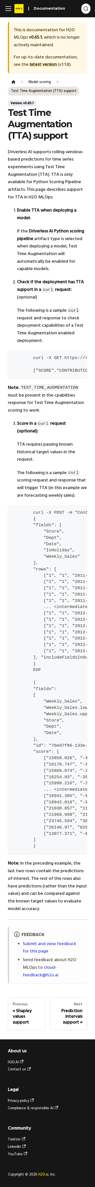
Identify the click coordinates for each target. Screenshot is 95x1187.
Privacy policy (21, 1101)
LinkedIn (17, 1147)
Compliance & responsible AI (33, 1108)
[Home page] (13, 82)
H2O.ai (43, 1175)
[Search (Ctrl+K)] (85, 9)
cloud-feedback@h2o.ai (40, 971)
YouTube (17, 1154)
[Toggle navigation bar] (8, 8)
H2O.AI (16, 1062)
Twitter (16, 1140)
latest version (43, 64)
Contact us (19, 1069)
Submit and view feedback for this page (49, 947)
